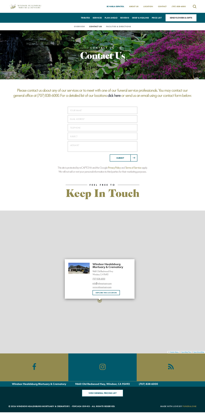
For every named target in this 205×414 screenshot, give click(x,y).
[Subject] (102, 136)
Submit (120, 158)
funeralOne (189, 406)
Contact (162, 6)
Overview (79, 26)
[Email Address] (102, 119)
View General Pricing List (102, 393)
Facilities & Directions (118, 26)
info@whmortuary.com (102, 283)
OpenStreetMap (198, 352)
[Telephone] (102, 127)
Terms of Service (133, 167)
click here (114, 95)
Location (148, 6)
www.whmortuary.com (102, 287)
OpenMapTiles (186, 352)
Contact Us (95, 26)
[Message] (102, 146)
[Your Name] (102, 110)
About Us (133, 6)
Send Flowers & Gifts (181, 17)
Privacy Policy (114, 167)
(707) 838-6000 (179, 6)
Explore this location (106, 292)
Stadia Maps (174, 352)
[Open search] (194, 6)
